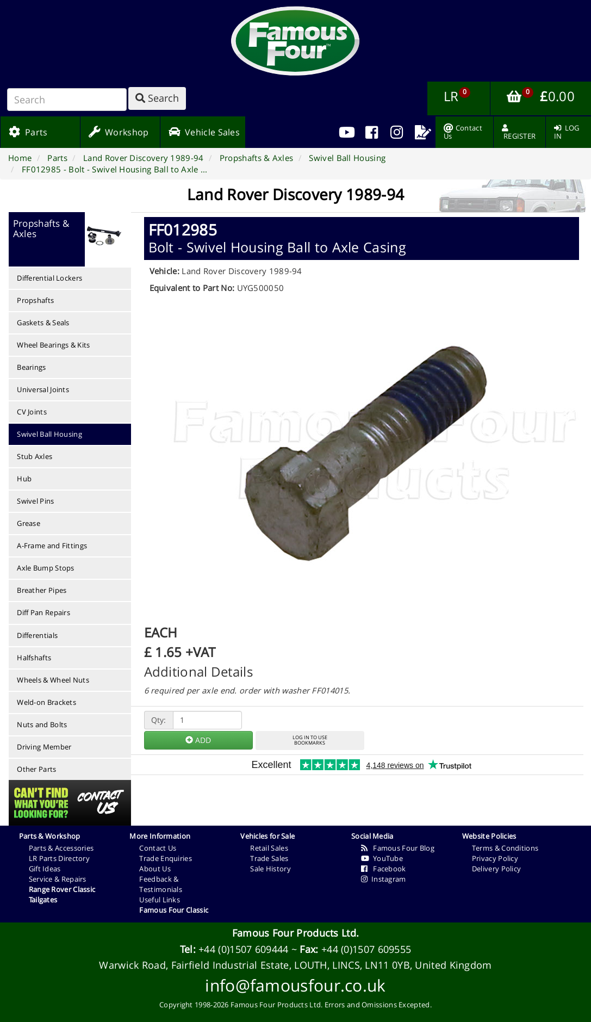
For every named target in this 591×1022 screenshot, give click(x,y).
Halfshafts (34, 657)
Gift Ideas (45, 869)
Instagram (383, 879)
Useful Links (159, 900)
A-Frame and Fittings (52, 545)
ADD (198, 740)
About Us (154, 869)
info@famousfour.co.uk (295, 985)
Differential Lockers (49, 278)
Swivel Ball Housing (49, 434)
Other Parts (36, 769)
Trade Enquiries (165, 858)
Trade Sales (269, 858)
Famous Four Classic (173, 910)
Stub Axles (34, 456)
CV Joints (32, 412)
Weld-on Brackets (46, 702)
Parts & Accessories (61, 848)
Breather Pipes (41, 590)
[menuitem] (371, 132)
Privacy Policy (495, 858)
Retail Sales (269, 848)
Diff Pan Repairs (43, 612)
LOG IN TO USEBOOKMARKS (310, 740)
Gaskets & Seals (43, 322)
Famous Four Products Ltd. (295, 932)
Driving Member (44, 747)
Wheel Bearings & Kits (53, 345)
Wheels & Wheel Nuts (53, 680)
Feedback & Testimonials (160, 884)
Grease (28, 523)
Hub (24, 479)
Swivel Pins (35, 501)
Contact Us (157, 848)
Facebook (383, 869)
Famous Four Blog (397, 848)
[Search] (67, 99)
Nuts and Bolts (42, 724)
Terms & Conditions (505, 848)
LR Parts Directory (59, 858)
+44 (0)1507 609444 (243, 949)
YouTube (382, 858)
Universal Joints (43, 389)
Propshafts (35, 300)
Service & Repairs (57, 879)
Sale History (270, 869)
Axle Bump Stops (45, 568)
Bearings (31, 367)
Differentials (37, 635)
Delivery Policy (496, 869)
